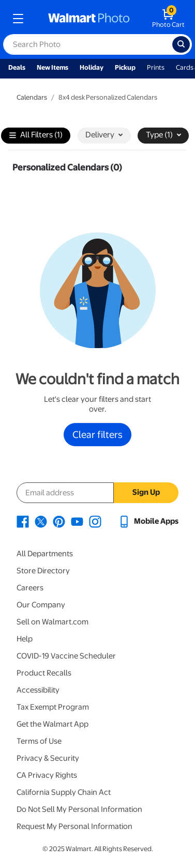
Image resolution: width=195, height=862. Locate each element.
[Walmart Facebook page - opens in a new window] (23, 521)
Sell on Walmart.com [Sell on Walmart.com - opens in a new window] (52, 621)
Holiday (91, 67)
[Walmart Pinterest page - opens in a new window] (59, 521)
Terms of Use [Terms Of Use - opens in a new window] (39, 741)
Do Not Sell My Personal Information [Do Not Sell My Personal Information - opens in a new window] (79, 809)
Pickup (125, 67)
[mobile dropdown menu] (18, 18)
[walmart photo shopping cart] (168, 18)
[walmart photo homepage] (89, 18)
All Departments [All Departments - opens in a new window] (45, 553)
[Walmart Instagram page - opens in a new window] (95, 521)
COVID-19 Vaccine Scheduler (66, 656)
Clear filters (97, 434)
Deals (16, 67)
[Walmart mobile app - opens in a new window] (148, 521)
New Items (52, 67)
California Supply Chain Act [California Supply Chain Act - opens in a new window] (64, 792)
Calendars (32, 97)
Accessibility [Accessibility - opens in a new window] (38, 690)
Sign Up (146, 492)
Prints (155, 67)
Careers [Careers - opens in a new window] (30, 587)
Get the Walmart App (52, 724)
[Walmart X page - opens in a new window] (41, 521)
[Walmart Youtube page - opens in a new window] (77, 521)
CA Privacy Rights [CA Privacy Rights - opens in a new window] (47, 775)
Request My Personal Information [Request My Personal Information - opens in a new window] (74, 826)
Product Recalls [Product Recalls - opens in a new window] (44, 673)
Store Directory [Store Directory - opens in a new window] (43, 570)
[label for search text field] (87, 44)
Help (25, 639)
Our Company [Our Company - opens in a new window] (41, 604)
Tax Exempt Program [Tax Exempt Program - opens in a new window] (53, 707)
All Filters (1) (36, 136)
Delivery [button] (104, 134)
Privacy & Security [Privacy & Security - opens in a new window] (48, 758)
